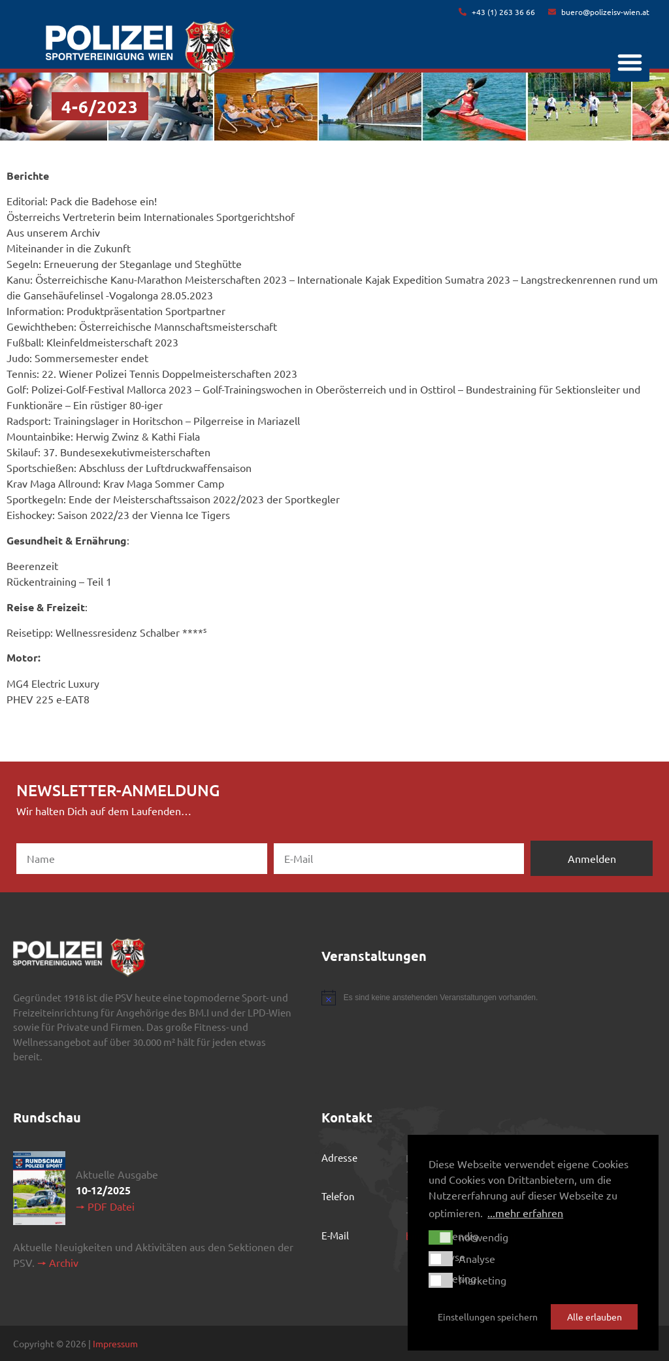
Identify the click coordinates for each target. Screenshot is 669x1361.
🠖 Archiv (57, 1262)
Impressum (115, 1343)
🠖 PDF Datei (105, 1206)
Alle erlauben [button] (594, 1316)
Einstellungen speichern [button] (488, 1316)
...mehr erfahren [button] (525, 1212)
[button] (629, 62)
